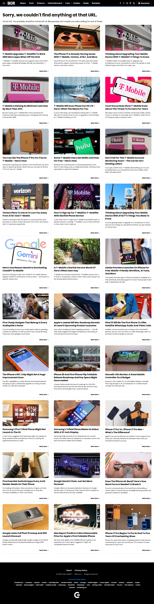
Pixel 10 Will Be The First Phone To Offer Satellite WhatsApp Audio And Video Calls (128, 324)
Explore (37, 582)
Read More (43, 71)
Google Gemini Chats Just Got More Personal (73, 483)
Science (41, 3)
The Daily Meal (109, 585)
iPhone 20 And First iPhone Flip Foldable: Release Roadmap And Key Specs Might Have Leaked (75, 377)
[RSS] (134, 3)
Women (72, 587)
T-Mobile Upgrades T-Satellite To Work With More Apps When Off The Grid (24, 55)
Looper (137, 582)
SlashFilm (71, 585)
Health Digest (93, 582)
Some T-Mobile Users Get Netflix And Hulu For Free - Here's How (76, 159)
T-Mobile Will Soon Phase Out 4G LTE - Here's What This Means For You (74, 107)
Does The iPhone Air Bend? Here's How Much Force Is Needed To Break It (125, 483)
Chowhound (18, 582)
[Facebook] (120, 3)
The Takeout (128, 585)
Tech (31, 3)
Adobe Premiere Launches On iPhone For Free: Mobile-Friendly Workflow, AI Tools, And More (127, 270)
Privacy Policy (81, 570)
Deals (86, 3)
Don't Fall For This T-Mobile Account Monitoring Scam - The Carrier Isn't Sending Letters (124, 160)
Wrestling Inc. (82, 587)
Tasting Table (97, 585)
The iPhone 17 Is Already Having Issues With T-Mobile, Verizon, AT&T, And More (75, 55)
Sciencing (62, 585)
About (69, 570)
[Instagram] (127, 3)
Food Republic (54, 582)
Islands (121, 582)
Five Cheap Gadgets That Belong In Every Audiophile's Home (25, 324)
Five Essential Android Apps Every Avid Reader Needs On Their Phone (24, 483)
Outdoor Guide (51, 585)
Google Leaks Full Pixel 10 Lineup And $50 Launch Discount (25, 534)
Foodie (44, 582)
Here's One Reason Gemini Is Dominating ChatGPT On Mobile (25, 269)
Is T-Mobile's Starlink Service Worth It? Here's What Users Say (75, 269)
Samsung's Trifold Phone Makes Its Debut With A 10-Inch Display (76, 431)
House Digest (104, 582)
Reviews (96, 3)
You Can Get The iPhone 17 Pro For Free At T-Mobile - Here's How (25, 159)
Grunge (83, 582)
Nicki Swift (39, 585)
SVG (88, 585)
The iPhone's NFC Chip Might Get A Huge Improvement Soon (24, 376)
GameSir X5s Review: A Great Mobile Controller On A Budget (125, 376)
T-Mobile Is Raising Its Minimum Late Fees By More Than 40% (25, 107)
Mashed (19, 585)
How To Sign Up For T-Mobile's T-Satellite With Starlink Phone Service (76, 214)
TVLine (137, 585)
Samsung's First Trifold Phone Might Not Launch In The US (24, 431)
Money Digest (29, 585)
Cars (67, 3)
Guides (76, 3)
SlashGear (81, 585)
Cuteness (28, 582)
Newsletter (144, 3)
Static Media (66, 574)
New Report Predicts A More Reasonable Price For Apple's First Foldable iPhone (75, 534)
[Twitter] (124, 3)
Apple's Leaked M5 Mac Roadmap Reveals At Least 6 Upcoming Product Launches (77, 324)
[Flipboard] (130, 3)
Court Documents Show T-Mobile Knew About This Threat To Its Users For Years (126, 107)
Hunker (114, 582)
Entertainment (55, 3)
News (23, 3)
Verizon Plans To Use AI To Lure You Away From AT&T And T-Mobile (25, 214)
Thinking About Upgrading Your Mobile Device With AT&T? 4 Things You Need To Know (127, 215)
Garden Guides (66, 582)
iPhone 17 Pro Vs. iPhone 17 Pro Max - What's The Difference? (124, 431)
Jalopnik (129, 582)
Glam (76, 582)
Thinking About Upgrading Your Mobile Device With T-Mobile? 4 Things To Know (127, 55)
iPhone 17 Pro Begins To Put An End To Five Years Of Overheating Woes (127, 535)
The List (119, 585)
